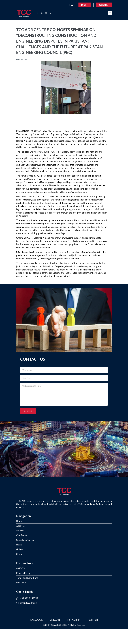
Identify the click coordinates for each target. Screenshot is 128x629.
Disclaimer (21, 582)
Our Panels (21, 535)
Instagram (73, 619)
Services (20, 530)
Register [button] (104, 5)
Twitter (92, 619)
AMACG (20, 568)
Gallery (20, 549)
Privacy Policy (23, 573)
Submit (28, 411)
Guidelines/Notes (25, 540)
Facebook (36, 619)
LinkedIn (55, 619)
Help (71, 5)
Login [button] (85, 5)
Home (19, 521)
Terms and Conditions (27, 577)
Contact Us (21, 554)
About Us (20, 525)
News (19, 544)
